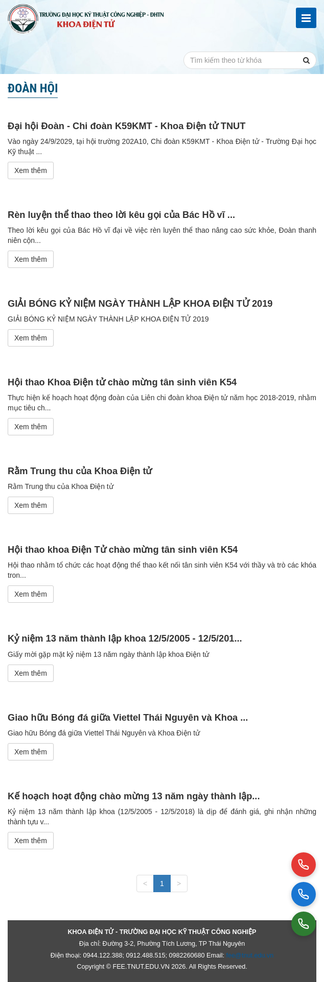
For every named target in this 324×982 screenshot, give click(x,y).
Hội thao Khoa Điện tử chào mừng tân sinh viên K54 (122, 382)
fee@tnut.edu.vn (250, 955)
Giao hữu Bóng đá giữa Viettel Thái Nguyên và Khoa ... (128, 718)
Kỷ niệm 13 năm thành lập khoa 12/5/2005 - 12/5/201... (125, 638)
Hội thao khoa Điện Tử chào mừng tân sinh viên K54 (123, 550)
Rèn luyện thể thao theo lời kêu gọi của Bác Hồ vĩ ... (121, 215)
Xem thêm (30, 170)
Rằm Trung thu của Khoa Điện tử (80, 471)
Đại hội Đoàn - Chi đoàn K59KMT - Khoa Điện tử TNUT (126, 126)
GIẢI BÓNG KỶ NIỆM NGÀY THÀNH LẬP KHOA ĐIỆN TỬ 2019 (140, 304)
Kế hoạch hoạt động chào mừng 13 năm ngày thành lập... (134, 796)
